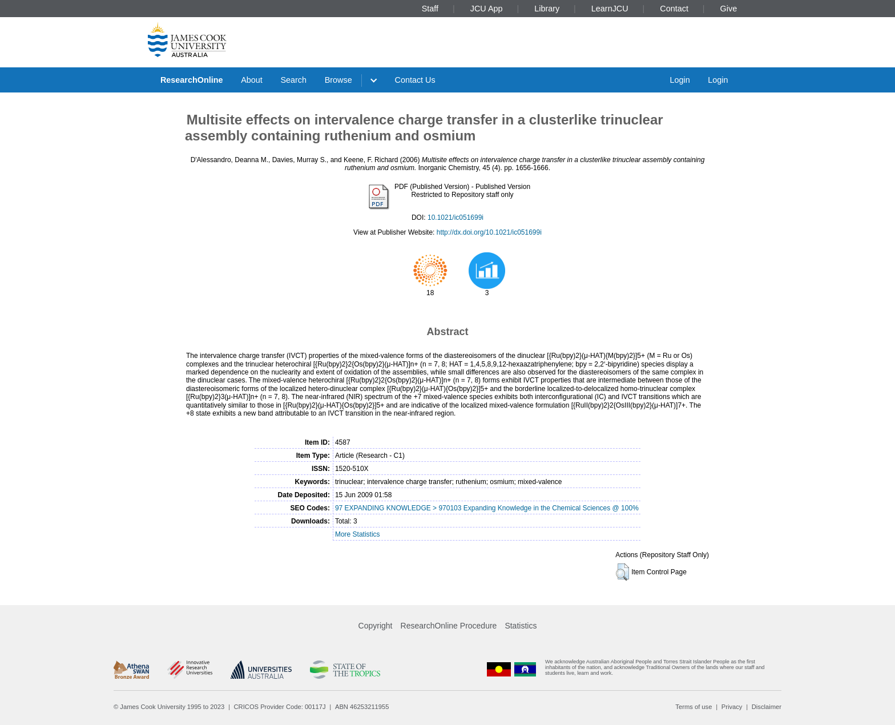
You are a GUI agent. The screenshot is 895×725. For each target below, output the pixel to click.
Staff (430, 8)
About (252, 79)
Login (680, 79)
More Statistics (357, 534)
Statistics (521, 625)
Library (546, 8)
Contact (674, 8)
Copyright (375, 625)
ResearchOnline (191, 79)
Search (293, 79)
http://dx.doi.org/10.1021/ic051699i (489, 232)
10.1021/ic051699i (455, 217)
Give (728, 8)
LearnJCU (609, 8)
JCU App (486, 8)
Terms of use (693, 706)
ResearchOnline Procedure (449, 625)
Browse (338, 79)
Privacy (732, 706)
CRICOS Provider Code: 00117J (280, 706)
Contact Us (415, 79)
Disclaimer (766, 706)
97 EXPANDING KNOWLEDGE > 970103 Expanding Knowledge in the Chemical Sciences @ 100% (487, 508)
